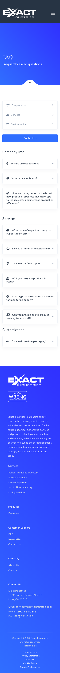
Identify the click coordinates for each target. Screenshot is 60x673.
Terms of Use (30, 652)
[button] (30, 163)
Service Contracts (18, 477)
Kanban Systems (17, 482)
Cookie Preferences (30, 667)
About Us (13, 565)
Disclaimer (30, 659)
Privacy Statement (30, 655)
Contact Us (30, 138)
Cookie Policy (30, 663)
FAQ (10, 534)
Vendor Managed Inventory (23, 472)
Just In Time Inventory (20, 487)
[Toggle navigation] (52, 13)
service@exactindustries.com (34, 606)
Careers (12, 570)
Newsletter (14, 539)
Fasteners (14, 513)
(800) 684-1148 (26, 611)
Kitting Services (17, 492)
